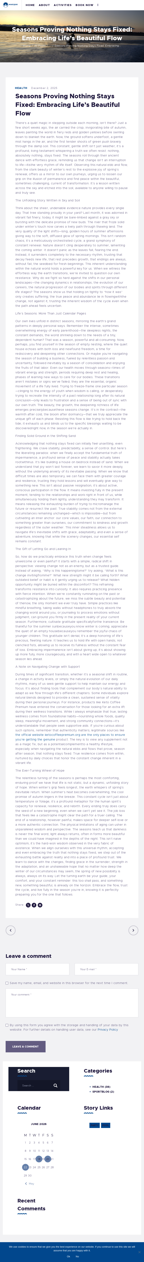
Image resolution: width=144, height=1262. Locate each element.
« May (30, 1183)
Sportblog (100, 1091)
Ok (68, 1256)
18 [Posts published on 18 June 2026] (39, 1159)
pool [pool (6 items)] (105, 1125)
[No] (139, 1252)
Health (21, 88)
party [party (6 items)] (94, 1125)
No (77, 1256)
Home (27, 45)
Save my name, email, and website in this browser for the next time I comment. (69, 983)
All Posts (40, 45)
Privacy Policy (108, 1030)
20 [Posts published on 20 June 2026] (48, 1159)
